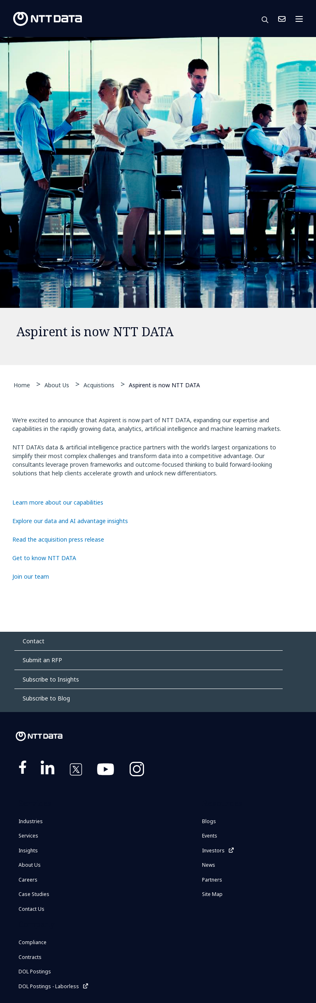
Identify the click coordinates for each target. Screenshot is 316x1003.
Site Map (212, 894)
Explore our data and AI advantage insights (70, 521)
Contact (33, 641)
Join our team (30, 576)
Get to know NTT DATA (44, 558)
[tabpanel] (158, 201)
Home (22, 385)
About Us (56, 385)
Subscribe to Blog (46, 698)
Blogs (209, 821)
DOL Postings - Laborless (49, 986)
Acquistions (99, 385)
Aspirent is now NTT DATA (164, 384)
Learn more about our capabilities (57, 502)
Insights (28, 850)
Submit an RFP (42, 660)
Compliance (32, 942)
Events (209, 835)
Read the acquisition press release (58, 539)
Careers (28, 879)
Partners (212, 879)
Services (28, 835)
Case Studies (34, 894)
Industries (31, 821)
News (208, 864)
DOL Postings (35, 971)
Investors (213, 850)
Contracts (30, 957)
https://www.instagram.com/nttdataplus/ (137, 771)
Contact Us (282, 19)
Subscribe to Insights (51, 679)
